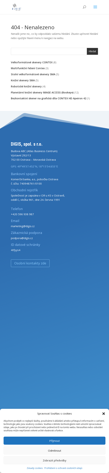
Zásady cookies (35, 468)
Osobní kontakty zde (30, 263)
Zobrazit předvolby (54, 460)
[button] (103, 413)
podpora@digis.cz (22, 238)
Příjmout (54, 441)
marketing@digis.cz (23, 226)
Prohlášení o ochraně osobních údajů (63, 468)
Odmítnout (54, 450)
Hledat (92, 51)
